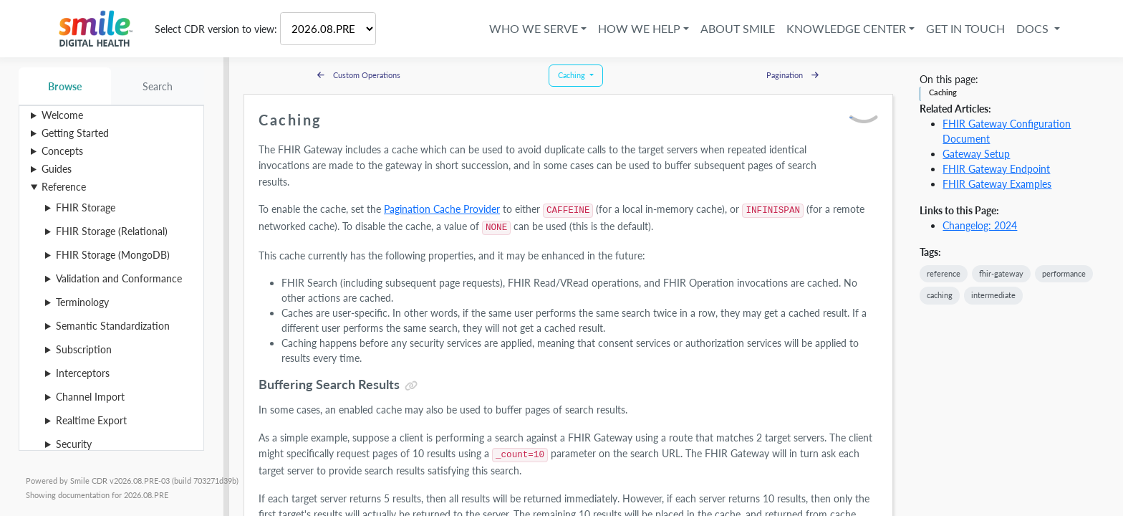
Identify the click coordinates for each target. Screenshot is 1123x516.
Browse (65, 86)
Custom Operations (358, 75)
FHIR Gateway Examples (997, 184)
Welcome (62, 115)
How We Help (639, 28)
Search (158, 86)
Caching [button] (572, 75)
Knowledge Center (846, 28)
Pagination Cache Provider (442, 209)
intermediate (993, 295)
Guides (57, 169)
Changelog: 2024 (980, 225)
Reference (64, 187)
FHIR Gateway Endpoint (996, 169)
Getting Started (75, 133)
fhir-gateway (1001, 273)
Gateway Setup (976, 154)
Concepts (62, 151)
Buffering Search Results (329, 384)
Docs (1033, 28)
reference (943, 273)
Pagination (792, 75)
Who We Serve (533, 28)
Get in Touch (965, 28)
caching (940, 295)
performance (1064, 273)
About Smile (737, 28)
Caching (943, 92)
